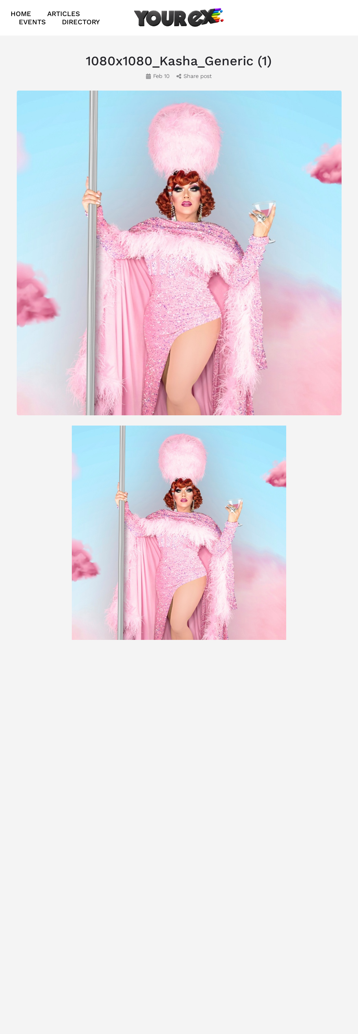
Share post (194, 76)
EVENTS (32, 22)
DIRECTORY (81, 22)
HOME (21, 14)
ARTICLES (63, 14)
